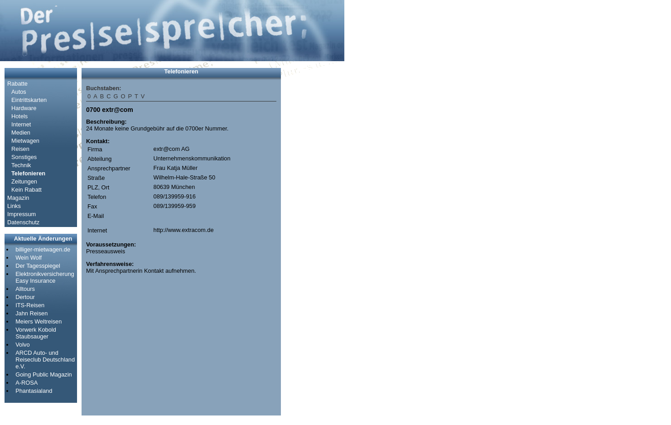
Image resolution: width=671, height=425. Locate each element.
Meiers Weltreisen (38, 321)
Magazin (18, 197)
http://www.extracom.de (184, 230)
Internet (21, 124)
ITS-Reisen (29, 305)
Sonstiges (24, 157)
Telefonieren (28, 173)
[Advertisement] (312, 204)
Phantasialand (33, 390)
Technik (21, 165)
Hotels (19, 116)
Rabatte (17, 83)
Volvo (22, 344)
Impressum (21, 214)
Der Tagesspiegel (37, 265)
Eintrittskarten (29, 100)
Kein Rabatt (26, 189)
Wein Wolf (28, 257)
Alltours (25, 288)
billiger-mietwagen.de (42, 249)
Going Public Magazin (43, 374)
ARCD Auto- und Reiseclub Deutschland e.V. (45, 359)
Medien (20, 132)
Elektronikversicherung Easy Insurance (44, 277)
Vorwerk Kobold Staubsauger (35, 333)
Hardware (23, 108)
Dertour (25, 297)
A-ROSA (26, 382)
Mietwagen (25, 140)
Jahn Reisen (31, 313)
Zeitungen (24, 181)
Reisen (20, 148)
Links (14, 206)
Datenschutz (23, 222)
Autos (18, 91)
